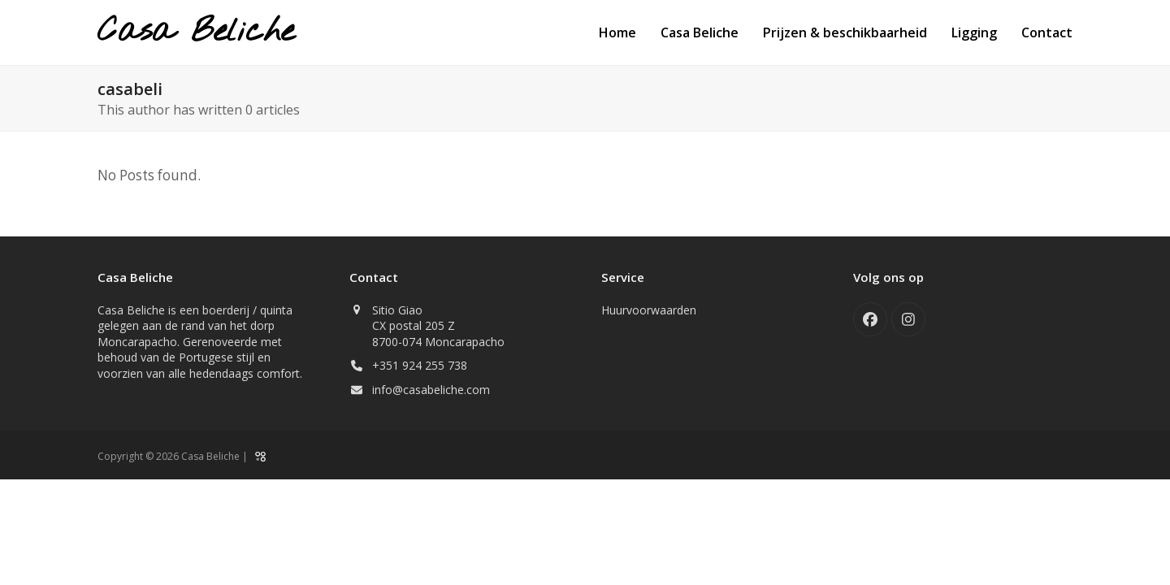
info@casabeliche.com (431, 389)
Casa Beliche (196, 32)
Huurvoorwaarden (648, 310)
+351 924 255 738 (419, 365)
